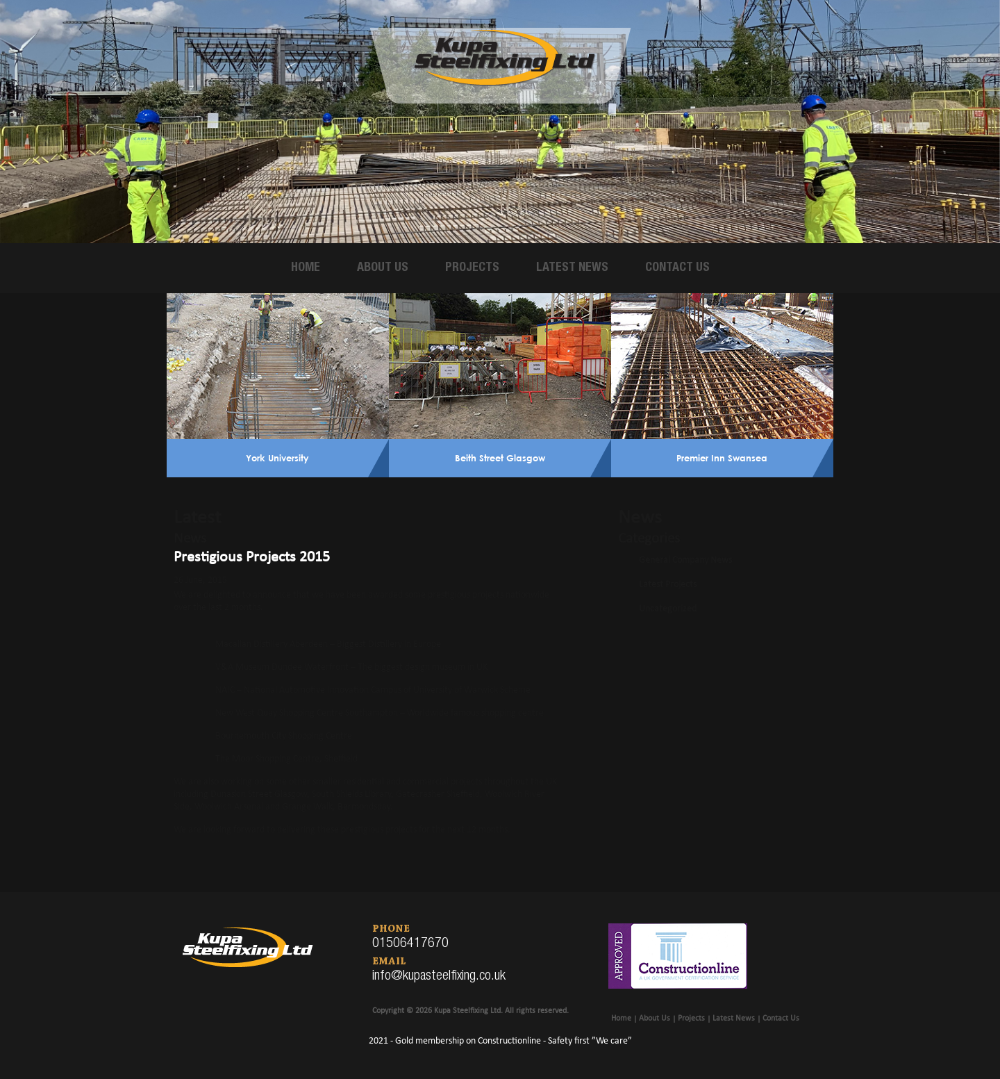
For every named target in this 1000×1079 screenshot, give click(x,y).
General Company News (685, 560)
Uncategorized (668, 609)
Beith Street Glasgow (500, 457)
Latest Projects (668, 584)
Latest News (572, 268)
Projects (472, 268)
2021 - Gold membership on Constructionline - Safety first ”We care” (500, 1041)
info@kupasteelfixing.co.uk (439, 977)
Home (305, 268)
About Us (382, 268)
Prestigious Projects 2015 (252, 558)
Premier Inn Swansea (721, 457)
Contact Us (677, 268)
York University (277, 457)
